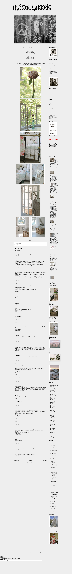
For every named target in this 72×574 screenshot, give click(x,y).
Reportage (52, 420)
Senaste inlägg (16, 460)
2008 (52, 511)
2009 (52, 510)
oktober (53, 453)
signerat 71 (17, 421)
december (53, 450)
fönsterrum (52, 395)
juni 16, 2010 (17, 255)
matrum (51, 411)
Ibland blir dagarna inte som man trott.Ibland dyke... (54, 469)
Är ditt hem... (53, 485)
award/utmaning (53, 385)
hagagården (17, 308)
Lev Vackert (52, 409)
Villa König (17, 250)
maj (52, 501)
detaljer (51, 393)
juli (52, 458)
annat (51, 384)
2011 (52, 447)
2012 (52, 445)
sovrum (51, 424)
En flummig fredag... (55, 159)
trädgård (52, 428)
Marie (16, 322)
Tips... (51, 425)
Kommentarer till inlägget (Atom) (26, 462)
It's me (16, 395)
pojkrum (51, 417)
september (53, 455)
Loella (16, 296)
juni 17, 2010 (17, 405)
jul (50, 405)
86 (51, 103)
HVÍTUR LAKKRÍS (32, 7)
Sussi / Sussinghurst (18, 316)
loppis (51, 410)
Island (51, 403)
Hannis (16, 283)
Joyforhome (17, 355)
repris (51, 421)
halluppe (51, 401)
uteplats (51, 432)
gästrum (51, 398)
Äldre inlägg (45, 460)
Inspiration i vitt (17, 377)
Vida (15, 363)
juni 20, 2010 (17, 449)
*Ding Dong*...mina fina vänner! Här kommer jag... (54, 489)
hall (51, 399)
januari (53, 508)
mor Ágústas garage (54, 413)
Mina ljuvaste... (56, 277)
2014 (52, 442)
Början (51, 390)
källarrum (52, 406)
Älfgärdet (16, 335)
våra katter (52, 437)
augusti (53, 456)
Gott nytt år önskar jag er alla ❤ (55, 208)
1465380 (50, 102)
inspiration (52, 402)
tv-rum (51, 429)
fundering (52, 394)
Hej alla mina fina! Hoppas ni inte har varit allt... (54, 465)
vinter (51, 436)
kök (51, 407)
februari (53, 506)
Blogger (40, 552)
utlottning (52, 433)
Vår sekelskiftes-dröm (18, 401)
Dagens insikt (52, 391)
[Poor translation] (3, 559)
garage (51, 397)
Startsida (30, 460)
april (52, 503)
